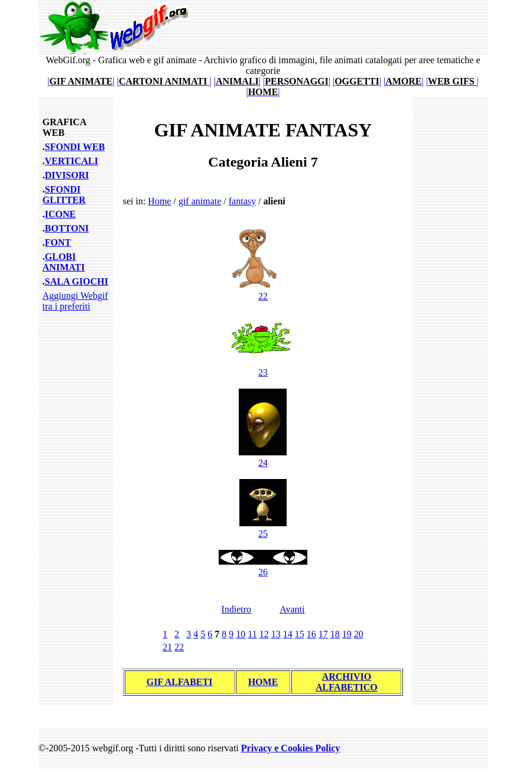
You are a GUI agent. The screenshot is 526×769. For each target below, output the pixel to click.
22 (262, 291)
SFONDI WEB (75, 147)
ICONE (60, 214)
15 (299, 634)
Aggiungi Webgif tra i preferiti (75, 301)
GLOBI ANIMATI (64, 262)
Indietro (236, 609)
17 (323, 634)
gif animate (199, 201)
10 (240, 634)
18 (335, 634)
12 (264, 634)
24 (263, 457)
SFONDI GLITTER (64, 194)
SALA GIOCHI (76, 281)
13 (276, 634)
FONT (58, 242)
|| (81, 81)
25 (263, 528)
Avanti (292, 609)
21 (167, 647)
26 (263, 566)
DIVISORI (67, 175)
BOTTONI (67, 228)
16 (311, 634)
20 (358, 634)
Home (159, 201)
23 (263, 367)
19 (347, 634)
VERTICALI (71, 161)
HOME (263, 682)
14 (288, 634)
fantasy (242, 201)
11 (252, 634)
